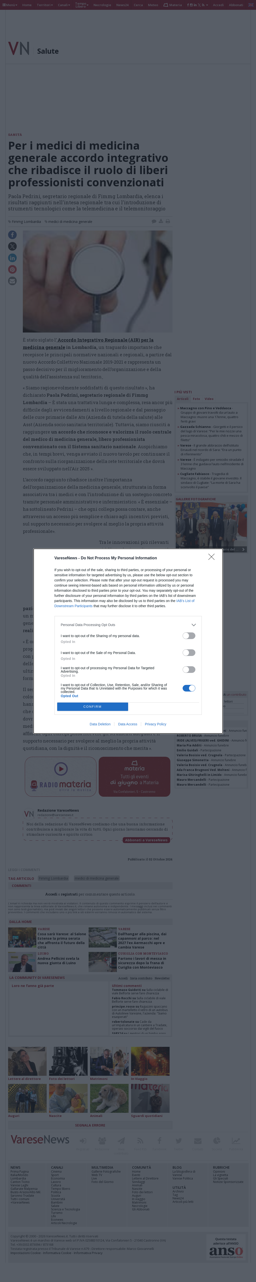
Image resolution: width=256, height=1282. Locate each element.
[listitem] (128, 625)
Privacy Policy (155, 724)
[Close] (213, 558)
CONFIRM (92, 706)
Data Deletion (100, 724)
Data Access (127, 724)
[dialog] (128, 641)
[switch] (189, 635)
